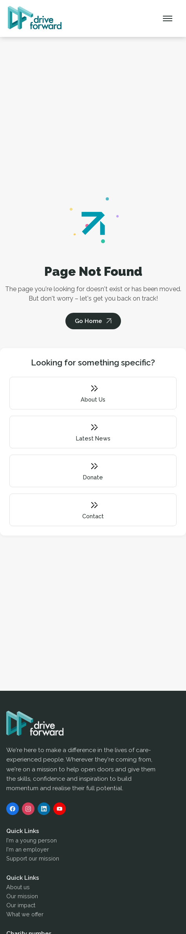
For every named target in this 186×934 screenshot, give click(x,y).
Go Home (88, 321)
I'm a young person (31, 842)
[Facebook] (12, 810)
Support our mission (32, 860)
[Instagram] (28, 810)
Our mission (22, 897)
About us (18, 888)
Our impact (20, 906)
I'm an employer (27, 851)
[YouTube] (59, 810)
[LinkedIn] (44, 810)
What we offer (24, 915)
